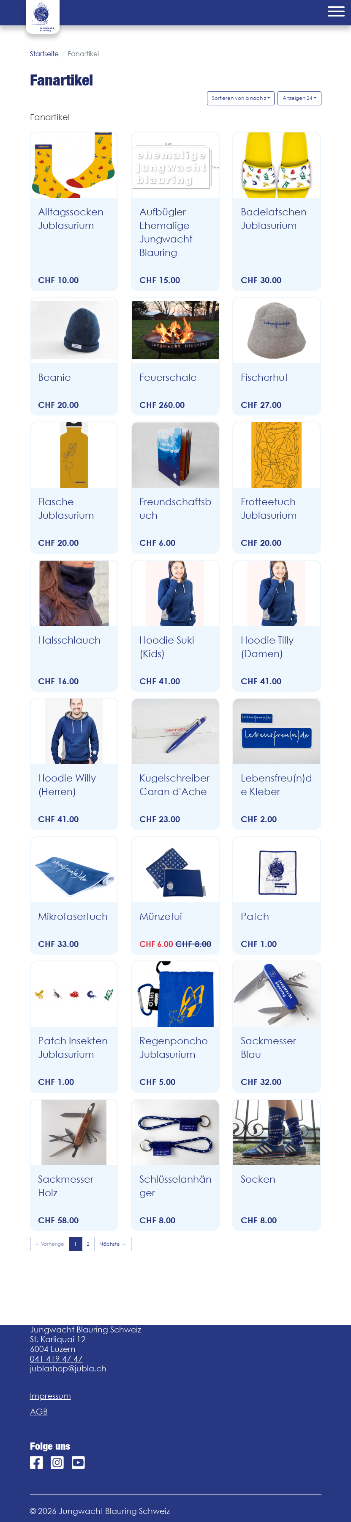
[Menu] (336, 12)
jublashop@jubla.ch (68, 1368)
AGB (39, 1411)
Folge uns (50, 1446)
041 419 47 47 (56, 1358)
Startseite (44, 54)
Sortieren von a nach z (239, 98)
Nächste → (112, 1244)
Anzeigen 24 (298, 98)
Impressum (50, 1396)
